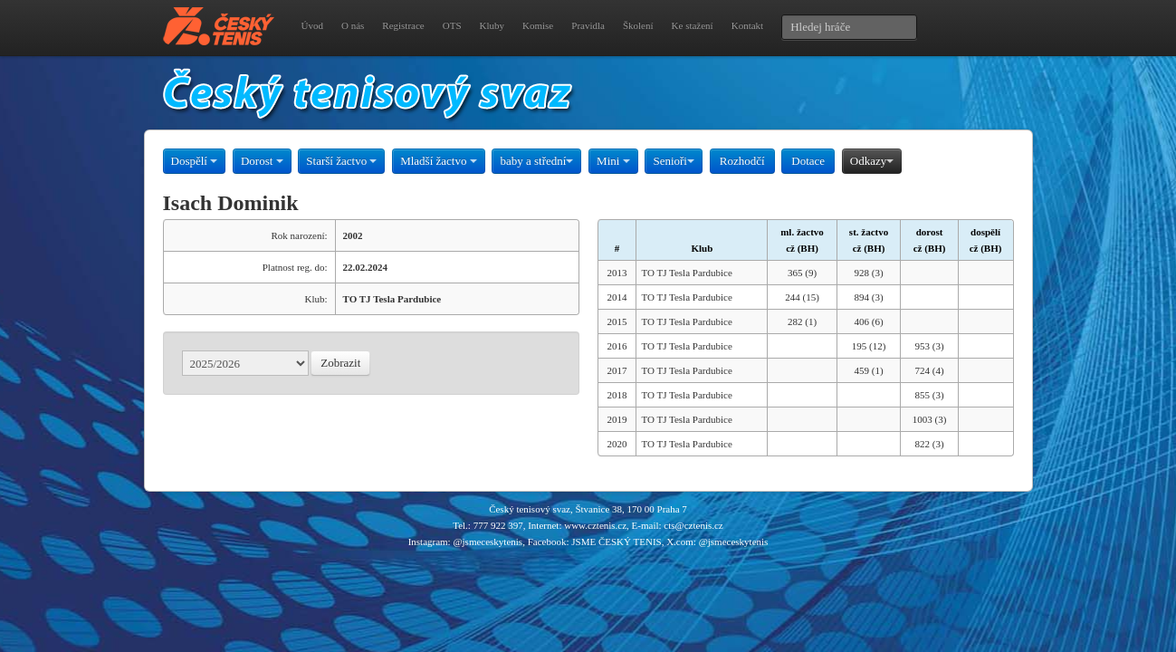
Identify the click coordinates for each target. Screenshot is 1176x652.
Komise (537, 25)
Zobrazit (340, 362)
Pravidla (588, 25)
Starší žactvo (341, 161)
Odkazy (872, 161)
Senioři (673, 161)
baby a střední (536, 161)
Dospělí (194, 161)
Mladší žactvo (438, 161)
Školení (638, 25)
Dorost (262, 161)
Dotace (808, 161)
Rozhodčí (742, 161)
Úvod (312, 25)
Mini (613, 161)
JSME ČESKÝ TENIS (616, 541)
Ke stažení (692, 25)
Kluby (492, 25)
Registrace (403, 25)
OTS (452, 25)
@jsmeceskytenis (487, 541)
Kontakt (747, 25)
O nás (352, 25)
